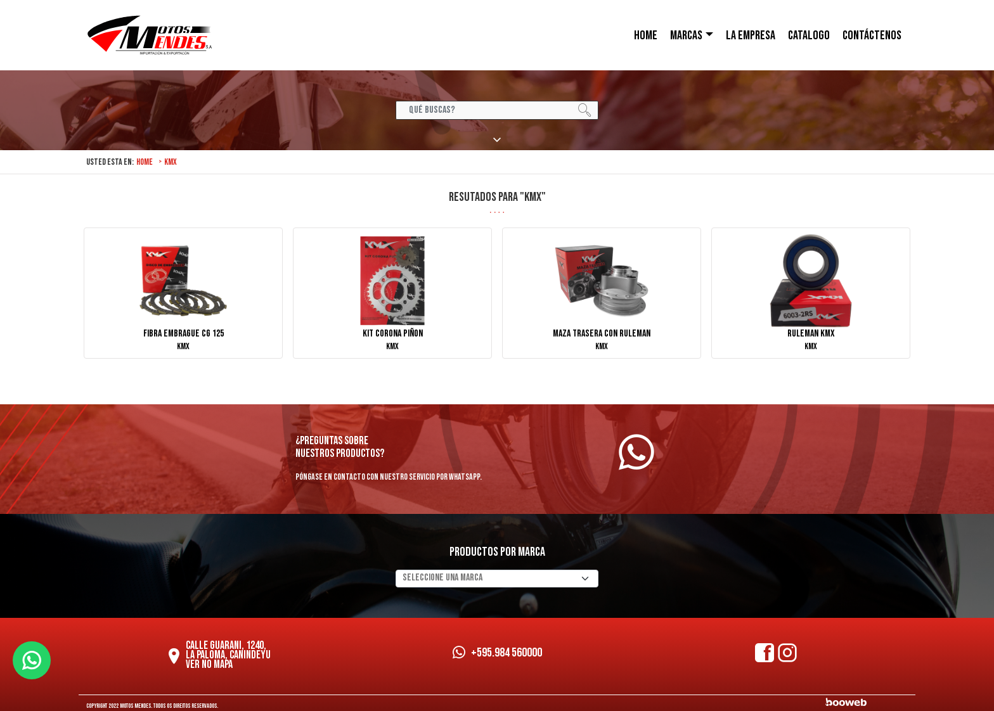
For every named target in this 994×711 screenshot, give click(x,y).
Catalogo (809, 35)
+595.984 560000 (497, 652)
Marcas (686, 35)
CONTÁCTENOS (871, 35)
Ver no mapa (209, 664)
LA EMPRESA (750, 35)
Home (144, 162)
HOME (645, 35)
